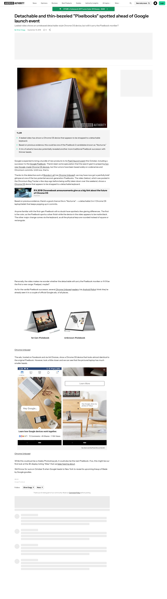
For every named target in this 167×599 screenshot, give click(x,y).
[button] (83, 3)
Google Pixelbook (38, 164)
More (117, 3)
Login (162, 3)
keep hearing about (66, 464)
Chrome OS (20, 184)
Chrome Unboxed (22, 350)
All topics (106, 3)
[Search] (130, 3)
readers (75, 289)
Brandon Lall (49, 175)
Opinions (44, 3)
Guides (78, 3)
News (35, 3)
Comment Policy (74, 493)
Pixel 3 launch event (76, 161)
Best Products (67, 3)
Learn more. (102, 12)
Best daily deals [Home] (143, 3)
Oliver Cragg (20, 30)
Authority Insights (91, 3)
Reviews (55, 3)
